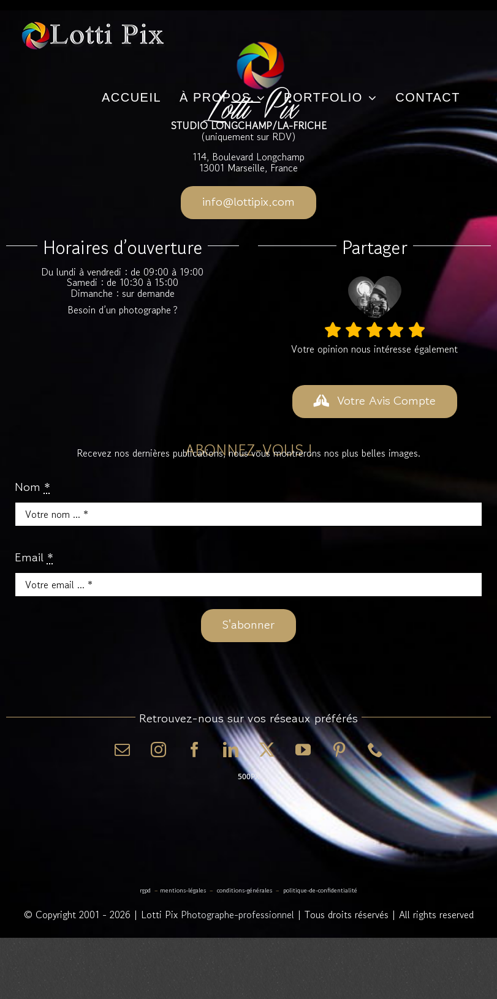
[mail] (122, 750)
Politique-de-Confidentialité (320, 890)
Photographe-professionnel (237, 914)
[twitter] (267, 750)
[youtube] (303, 750)
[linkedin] (231, 750)
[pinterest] (339, 750)
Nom (32, 487)
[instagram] (158, 750)
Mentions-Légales (183, 890)
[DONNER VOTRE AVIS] (374, 401)
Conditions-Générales (244, 890)
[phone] (375, 750)
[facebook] (195, 750)
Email (34, 557)
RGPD (145, 890)
